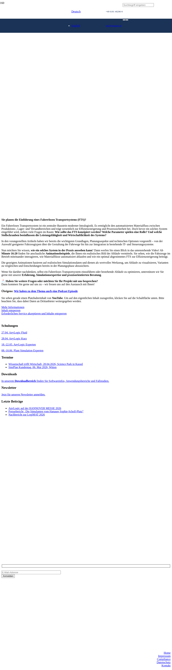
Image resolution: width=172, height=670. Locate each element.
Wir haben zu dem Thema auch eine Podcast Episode (46, 291)
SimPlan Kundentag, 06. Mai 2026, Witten (32, 367)
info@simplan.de (11, 541)
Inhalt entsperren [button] (10, 310)
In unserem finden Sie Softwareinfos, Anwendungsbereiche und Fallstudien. (55, 380)
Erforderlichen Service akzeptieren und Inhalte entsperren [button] (34, 313)
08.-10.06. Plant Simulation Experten (22, 350)
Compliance (164, 659)
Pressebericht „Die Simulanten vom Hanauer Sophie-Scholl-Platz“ (46, 411)
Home (167, 652)
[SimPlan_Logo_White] (28, 33)
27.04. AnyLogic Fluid (14, 332)
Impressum (164, 656)
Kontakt (166, 665)
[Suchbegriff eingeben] (138, 5)
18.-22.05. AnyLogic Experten (18, 344)
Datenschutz (164, 662)
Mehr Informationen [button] (12, 307)
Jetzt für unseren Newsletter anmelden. (23, 394)
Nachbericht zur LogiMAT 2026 (26, 414)
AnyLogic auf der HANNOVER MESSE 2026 (34, 408)
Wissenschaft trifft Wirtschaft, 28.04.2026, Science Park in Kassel (45, 364)
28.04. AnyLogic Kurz (14, 338)
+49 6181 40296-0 (11, 535)
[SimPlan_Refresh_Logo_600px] (53, 53)
